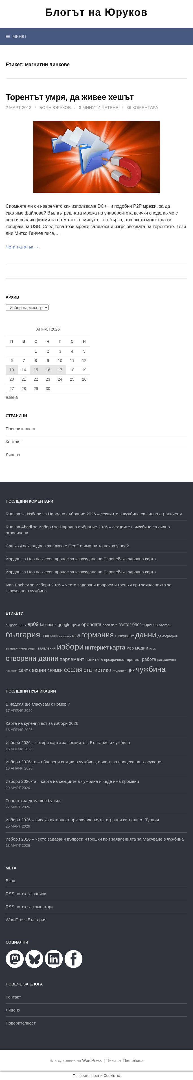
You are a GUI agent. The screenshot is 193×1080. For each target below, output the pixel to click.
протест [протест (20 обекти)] (134, 659)
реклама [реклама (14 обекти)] (11, 670)
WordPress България (26, 919)
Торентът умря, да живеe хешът (70, 97)
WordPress (92, 1060)
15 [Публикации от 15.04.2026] (36, 370)
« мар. (12, 396)
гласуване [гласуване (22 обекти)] (124, 636)
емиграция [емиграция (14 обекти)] (28, 648)
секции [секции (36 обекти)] (37, 670)
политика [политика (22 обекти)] (94, 659)
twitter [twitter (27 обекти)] (125, 624)
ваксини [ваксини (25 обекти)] (49, 635)
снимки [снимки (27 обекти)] (55, 670)
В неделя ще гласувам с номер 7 (38, 704)
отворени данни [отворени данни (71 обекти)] (32, 658)
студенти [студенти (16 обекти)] (119, 670)
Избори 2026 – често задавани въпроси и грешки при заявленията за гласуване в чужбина (95, 839)
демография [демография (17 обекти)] (167, 636)
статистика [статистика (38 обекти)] (97, 670)
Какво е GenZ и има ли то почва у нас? (90, 545)
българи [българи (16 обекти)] (165, 625)
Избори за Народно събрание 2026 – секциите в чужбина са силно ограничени (104, 513)
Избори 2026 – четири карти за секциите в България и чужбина (68, 742)
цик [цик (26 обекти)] (131, 670)
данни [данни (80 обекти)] (145, 635)
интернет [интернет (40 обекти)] (97, 647)
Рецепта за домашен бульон (34, 800)
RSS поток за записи (26, 893)
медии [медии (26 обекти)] (141, 647)
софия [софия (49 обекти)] (73, 669)
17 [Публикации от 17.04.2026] (60, 370)
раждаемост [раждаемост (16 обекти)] (166, 659)
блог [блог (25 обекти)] (136, 624)
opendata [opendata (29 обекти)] (91, 624)
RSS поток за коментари (30, 906)
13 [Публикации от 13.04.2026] (12, 370)
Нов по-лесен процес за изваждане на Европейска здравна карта (91, 558)
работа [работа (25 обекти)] (149, 659)
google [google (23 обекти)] (64, 624)
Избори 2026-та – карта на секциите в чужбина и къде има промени (72, 781)
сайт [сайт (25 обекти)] (23, 670)
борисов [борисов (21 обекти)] (150, 624)
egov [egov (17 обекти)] (22, 625)
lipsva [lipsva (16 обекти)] (76, 625)
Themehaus (132, 1060)
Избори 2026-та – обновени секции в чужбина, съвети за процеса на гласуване (83, 761)
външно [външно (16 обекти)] (65, 636)
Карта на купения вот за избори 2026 (42, 723)
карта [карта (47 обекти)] (117, 647)
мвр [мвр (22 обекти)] (130, 648)
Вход (10, 880)
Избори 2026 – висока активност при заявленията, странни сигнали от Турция (82, 819)
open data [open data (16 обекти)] (110, 625)
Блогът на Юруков (96, 12)
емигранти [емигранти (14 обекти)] (13, 648)
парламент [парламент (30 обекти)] (72, 659)
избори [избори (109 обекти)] (70, 646)
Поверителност (21, 428)
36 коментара (142, 107)
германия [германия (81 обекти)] (97, 635)
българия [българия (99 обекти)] (23, 634)
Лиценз (13, 454)
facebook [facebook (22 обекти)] (48, 624)
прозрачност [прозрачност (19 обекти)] (115, 659)
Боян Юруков (55, 107)
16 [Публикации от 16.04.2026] (48, 370)
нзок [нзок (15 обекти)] (152, 648)
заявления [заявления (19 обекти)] (47, 648)
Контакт (13, 441)
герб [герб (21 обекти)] (76, 636)
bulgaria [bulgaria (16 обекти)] (11, 625)
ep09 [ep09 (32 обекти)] (33, 624)
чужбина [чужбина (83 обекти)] (151, 669)
